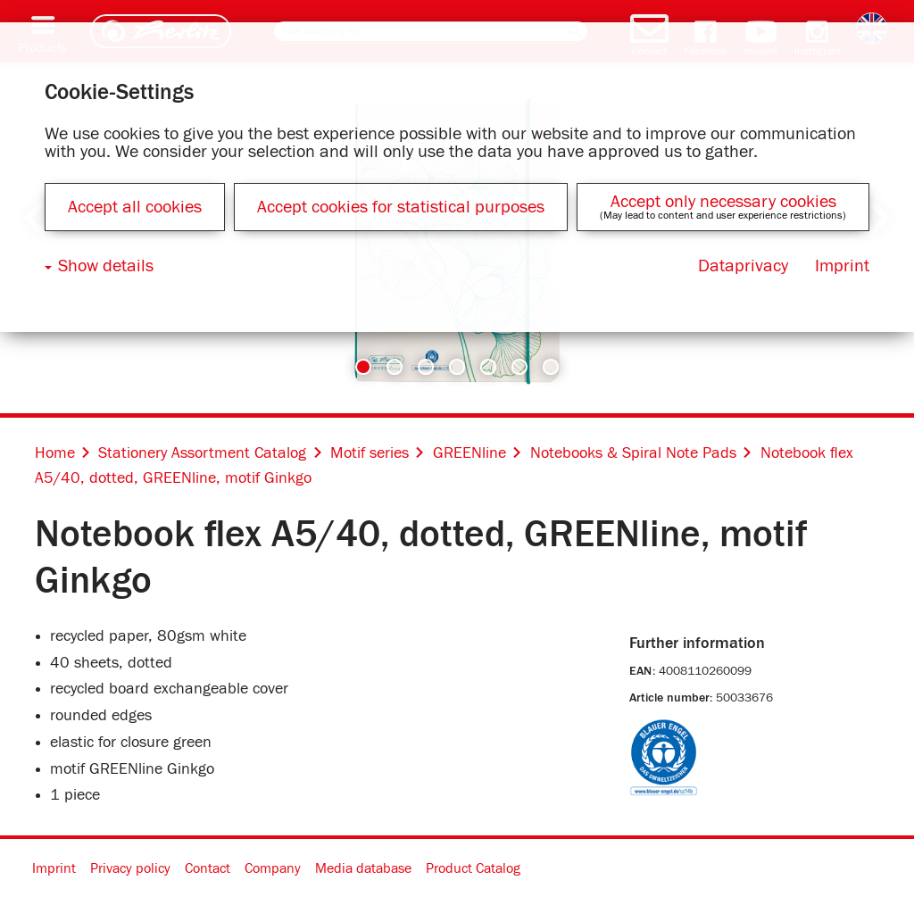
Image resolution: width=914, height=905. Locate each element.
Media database (363, 868)
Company (273, 868)
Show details (106, 266)
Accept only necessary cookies (723, 202)
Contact (207, 868)
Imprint (54, 868)
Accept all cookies (135, 207)
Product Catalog (473, 868)
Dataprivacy (743, 266)
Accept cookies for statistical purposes (400, 207)
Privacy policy (130, 868)
